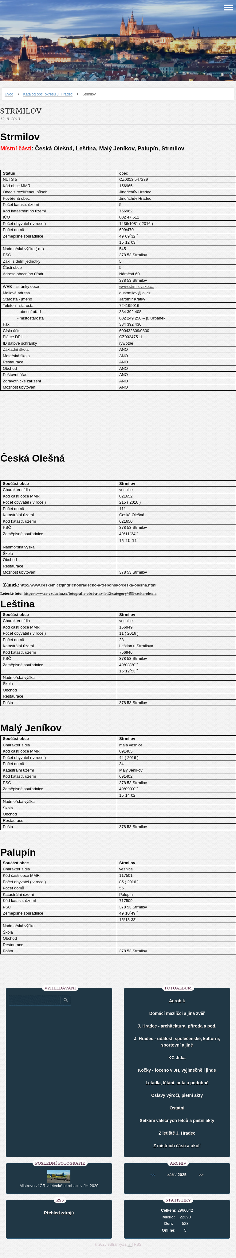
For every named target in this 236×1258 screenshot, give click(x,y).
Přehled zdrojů (59, 1212)
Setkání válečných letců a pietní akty (177, 1120)
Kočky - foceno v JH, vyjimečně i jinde (177, 1070)
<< (153, 1174)
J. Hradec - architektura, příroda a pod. (177, 1026)
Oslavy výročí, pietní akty (177, 1095)
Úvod (9, 94)
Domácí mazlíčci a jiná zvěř (177, 1013)
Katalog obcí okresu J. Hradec (48, 94)
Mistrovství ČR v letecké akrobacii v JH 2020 (58, 1185)
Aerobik (177, 1000)
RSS (138, 1244)
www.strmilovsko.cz (136, 286)
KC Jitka (177, 1057)
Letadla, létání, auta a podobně (177, 1082)
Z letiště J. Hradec (177, 1133)
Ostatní (177, 1107)
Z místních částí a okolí (177, 1145)
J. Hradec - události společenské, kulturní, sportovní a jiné (177, 1041)
